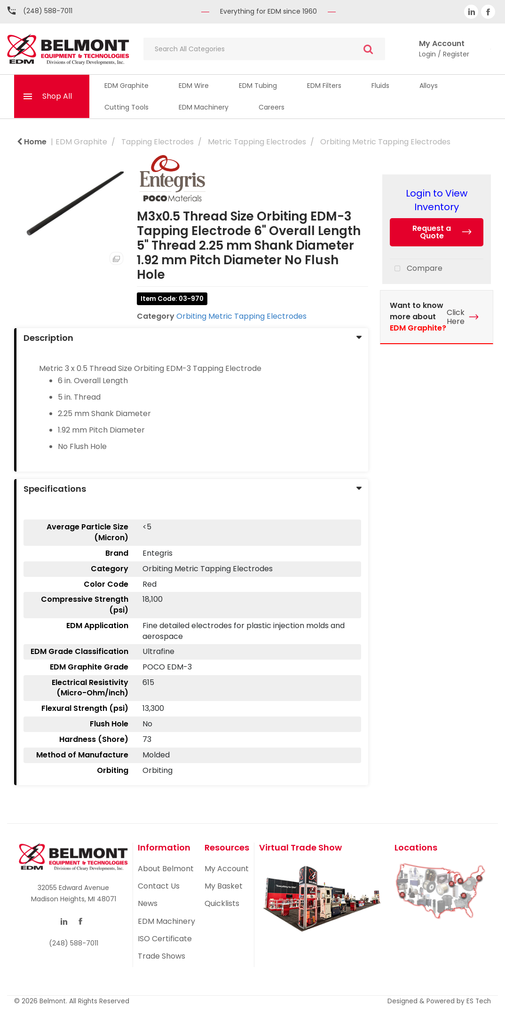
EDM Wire (194, 85)
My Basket (224, 886)
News (148, 903)
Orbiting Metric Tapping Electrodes (385, 141)
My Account (227, 868)
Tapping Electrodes (157, 141)
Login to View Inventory (436, 200)
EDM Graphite (126, 85)
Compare (416, 268)
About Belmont (166, 868)
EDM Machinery (204, 107)
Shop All (57, 96)
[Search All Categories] (264, 49)
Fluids (380, 85)
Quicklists (222, 903)
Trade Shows (161, 956)
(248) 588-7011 (47, 11)
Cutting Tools (126, 107)
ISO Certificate (165, 938)
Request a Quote (431, 232)
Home (32, 141)
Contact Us (159, 886)
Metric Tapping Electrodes (257, 141)
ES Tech (478, 1001)
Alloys (428, 85)
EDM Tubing (258, 85)
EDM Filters (324, 85)
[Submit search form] (368, 49)
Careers (271, 107)
